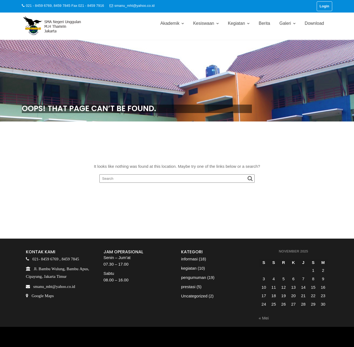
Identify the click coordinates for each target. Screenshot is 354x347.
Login (324, 6)
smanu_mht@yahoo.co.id (132, 6)
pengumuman (193, 277)
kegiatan (189, 268)
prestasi (188, 286)
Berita (264, 23)
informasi (189, 259)
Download (314, 23)
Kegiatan (236, 23)
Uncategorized (194, 296)
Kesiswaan (203, 23)
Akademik (169, 23)
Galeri (285, 23)
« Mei (264, 318)
